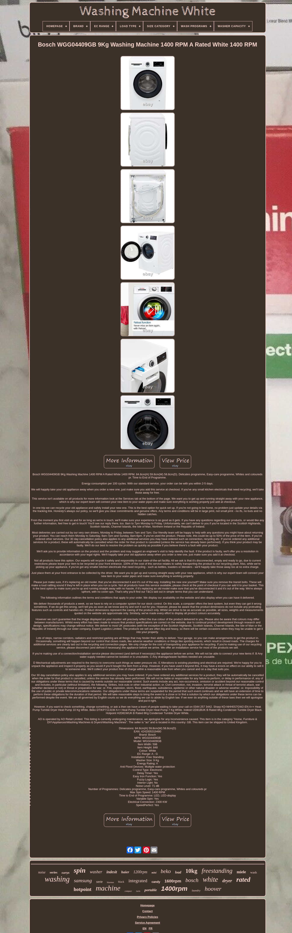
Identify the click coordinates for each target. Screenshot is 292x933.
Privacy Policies (147, 916)
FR (150, 928)
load (178, 872)
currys (66, 872)
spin (80, 870)
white (210, 879)
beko (166, 871)
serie (99, 881)
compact (128, 891)
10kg (191, 871)
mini (154, 872)
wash (253, 872)
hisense (110, 882)
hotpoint (82, 889)
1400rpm (174, 888)
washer (96, 871)
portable (150, 890)
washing (57, 879)
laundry (196, 890)
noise (41, 872)
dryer (227, 880)
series (53, 872)
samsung (83, 880)
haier (125, 872)
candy (155, 881)
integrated (137, 880)
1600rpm (173, 881)
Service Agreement (147, 922)
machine (108, 888)
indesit (112, 872)
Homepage (147, 905)
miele (241, 872)
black (121, 881)
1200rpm (140, 872)
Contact (147, 911)
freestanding (217, 870)
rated (243, 879)
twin (138, 891)
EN (144, 928)
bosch (192, 880)
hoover (213, 888)
